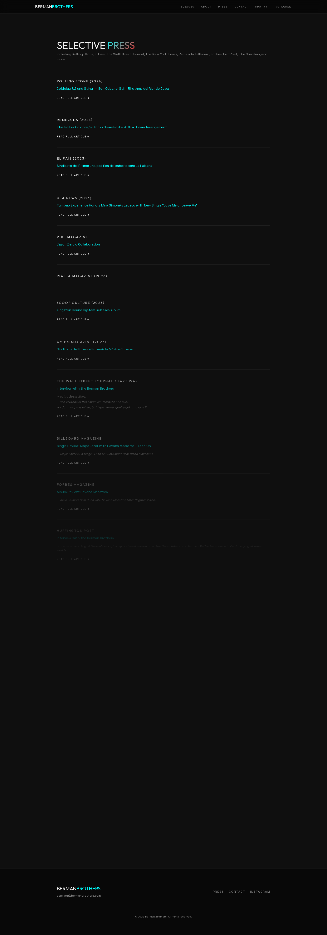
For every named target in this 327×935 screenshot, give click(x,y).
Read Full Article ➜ (73, 97)
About (206, 6)
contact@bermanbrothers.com (79, 895)
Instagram (283, 6)
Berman (54, 6)
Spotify (261, 6)
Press (223, 6)
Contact (242, 6)
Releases (186, 6)
